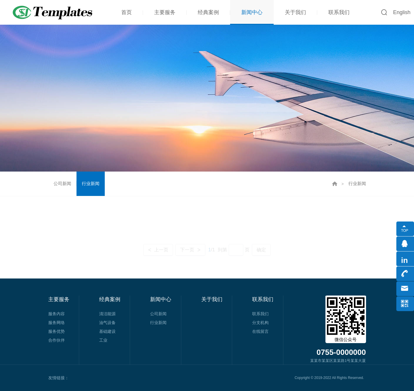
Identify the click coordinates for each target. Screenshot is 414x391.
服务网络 (56, 322)
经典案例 (208, 12)
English (401, 12)
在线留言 (260, 331)
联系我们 (339, 12)
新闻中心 (251, 12)
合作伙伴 (56, 340)
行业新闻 (90, 183)
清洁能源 (107, 313)
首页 (126, 12)
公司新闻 (62, 183)
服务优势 (56, 331)
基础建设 (107, 331)
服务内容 (56, 313)
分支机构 (260, 322)
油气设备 (107, 322)
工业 (103, 340)
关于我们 (295, 12)
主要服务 (164, 12)
